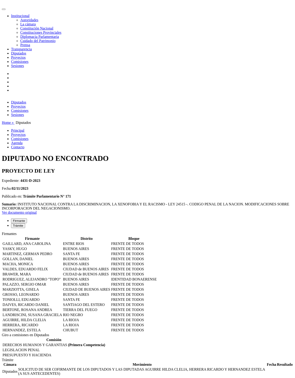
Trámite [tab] (18, 225)
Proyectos (18, 57)
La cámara (28, 24)
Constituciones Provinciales (40, 32)
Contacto (17, 147)
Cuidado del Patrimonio (38, 41)
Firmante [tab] (19, 221)
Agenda (17, 143)
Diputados (18, 53)
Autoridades (29, 20)
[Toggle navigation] (4, 9)
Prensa (25, 45)
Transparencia (21, 49)
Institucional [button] (20, 16)
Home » (8, 123)
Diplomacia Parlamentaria (39, 37)
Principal (17, 130)
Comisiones (20, 62)
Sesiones (17, 66)
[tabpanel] (147, 282)
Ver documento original (19, 212)
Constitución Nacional (36, 28)
